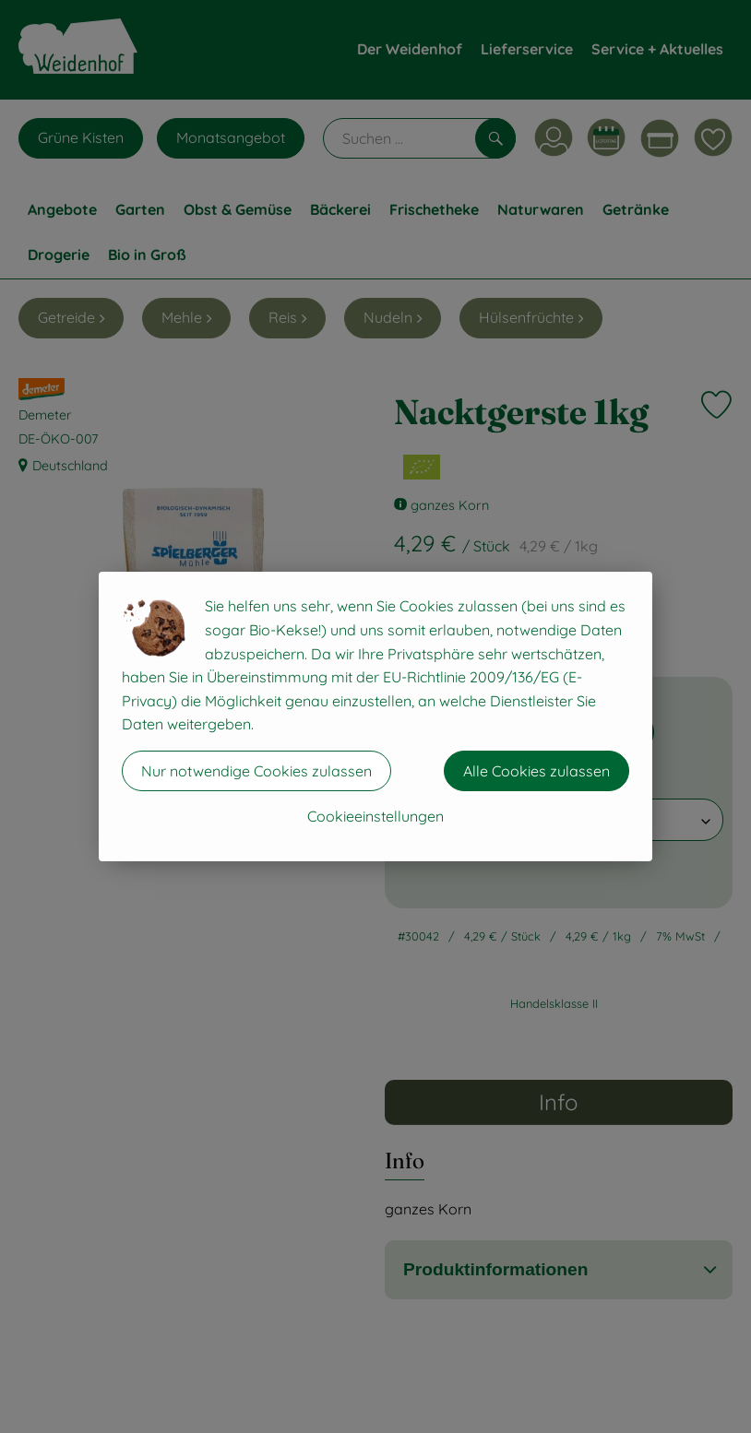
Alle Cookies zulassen (536, 771)
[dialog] (375, 716)
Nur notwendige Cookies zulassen (256, 771)
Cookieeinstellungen (375, 816)
